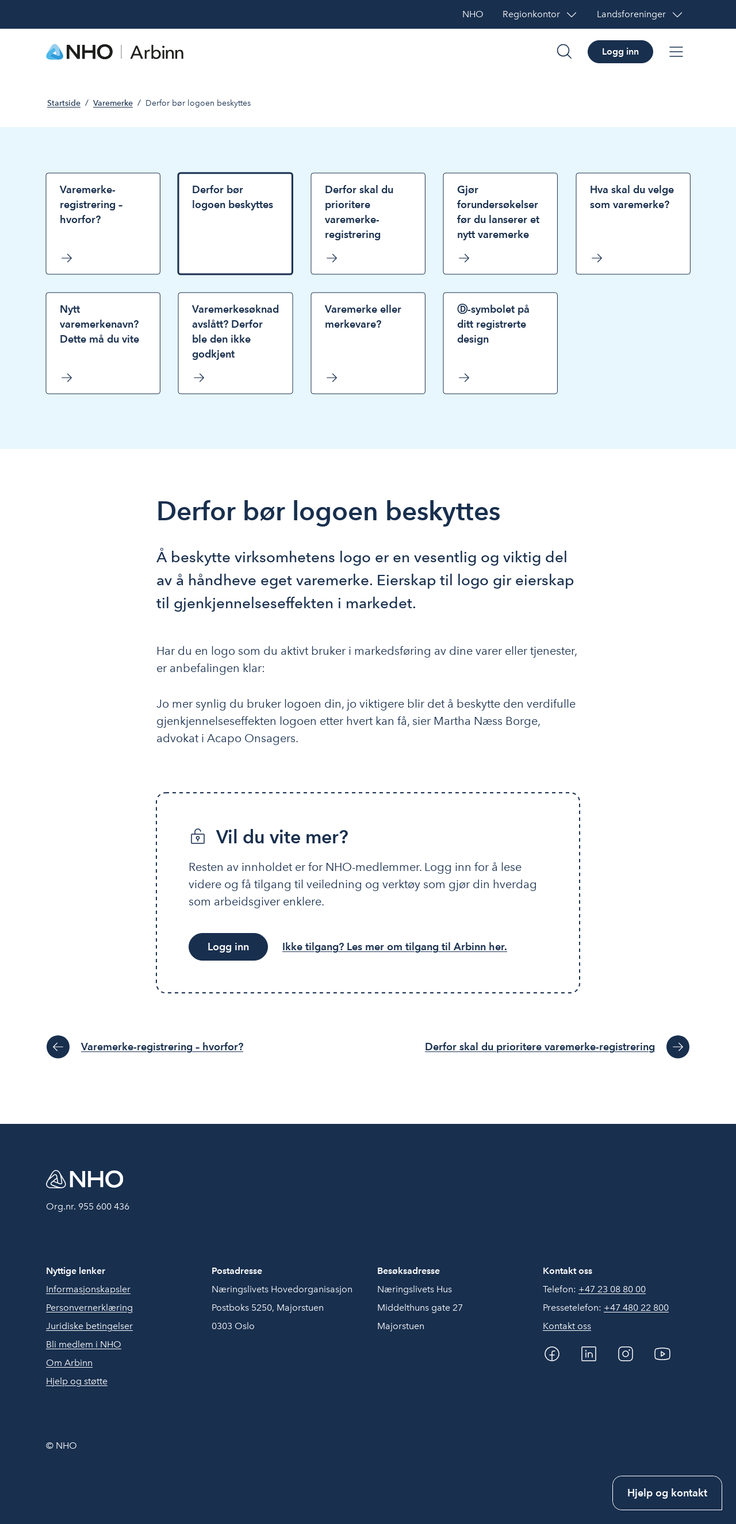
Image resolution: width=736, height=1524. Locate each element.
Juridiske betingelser (89, 1325)
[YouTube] (662, 1354)
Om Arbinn (69, 1362)
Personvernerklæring (89, 1307)
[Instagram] (625, 1354)
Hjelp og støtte (77, 1381)
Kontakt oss (567, 1325)
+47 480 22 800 (636, 1307)
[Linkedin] (589, 1354)
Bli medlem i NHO (83, 1344)
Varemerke (113, 103)
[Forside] (115, 52)
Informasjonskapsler (88, 1289)
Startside (63, 103)
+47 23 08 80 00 (612, 1289)
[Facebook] (552, 1354)
